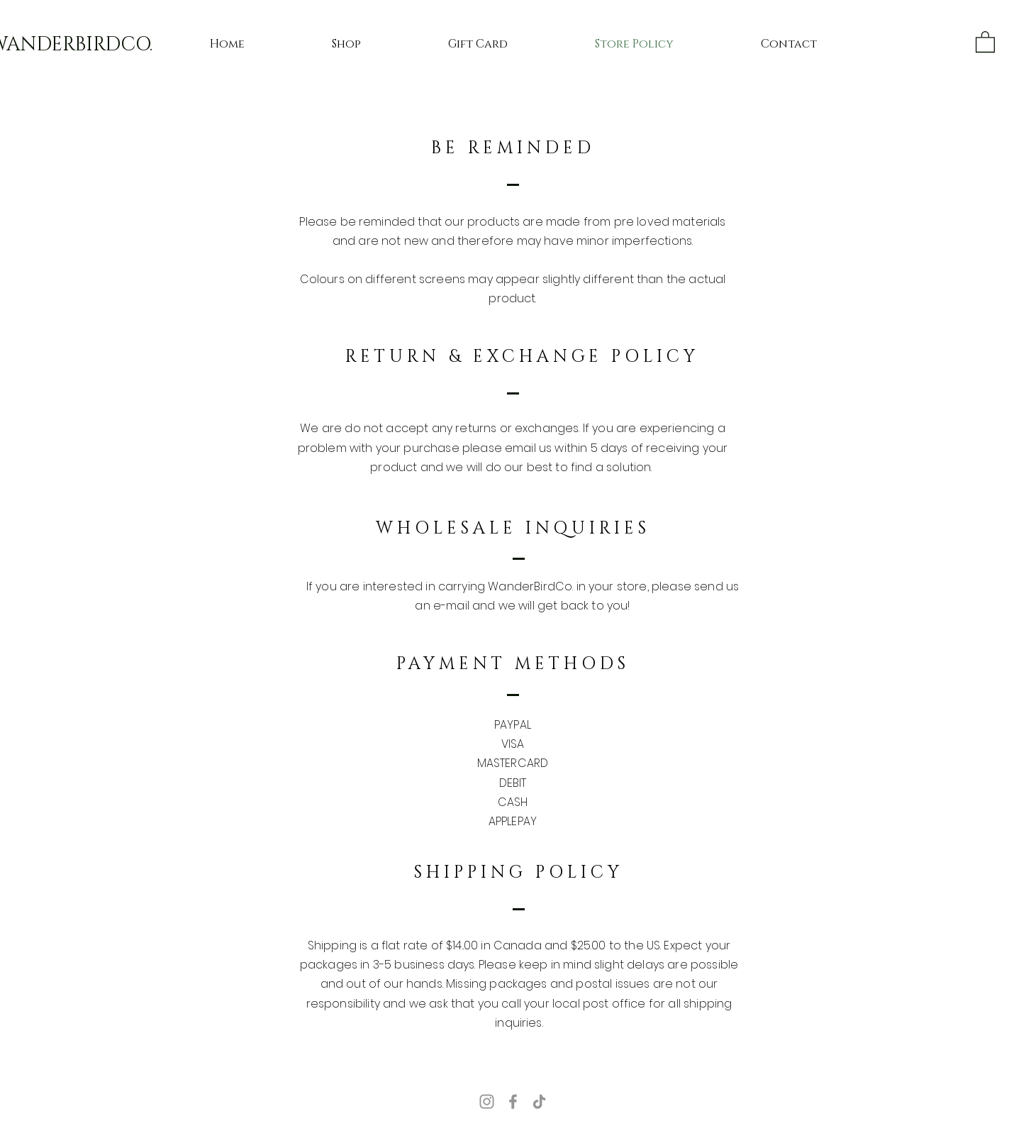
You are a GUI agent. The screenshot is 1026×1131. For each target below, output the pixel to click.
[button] (985, 41)
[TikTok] (539, 1101)
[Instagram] (486, 1101)
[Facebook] (513, 1101)
